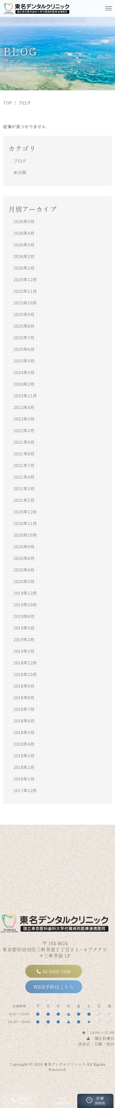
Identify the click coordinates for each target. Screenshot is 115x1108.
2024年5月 (23, 372)
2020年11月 (25, 523)
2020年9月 (23, 546)
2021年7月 (23, 465)
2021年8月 (23, 454)
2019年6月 (23, 616)
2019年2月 (23, 639)
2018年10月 (25, 674)
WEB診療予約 (57, 1101)
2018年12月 (25, 663)
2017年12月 (25, 790)
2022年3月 (23, 419)
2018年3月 (23, 755)
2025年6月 (23, 349)
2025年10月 (25, 303)
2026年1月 (23, 268)
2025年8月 (23, 326)
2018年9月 (23, 686)
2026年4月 (23, 233)
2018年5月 (23, 732)
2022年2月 (23, 430)
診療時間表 (95, 1102)
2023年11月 (25, 395)
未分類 (19, 172)
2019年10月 (25, 604)
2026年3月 (23, 245)
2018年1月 (23, 779)
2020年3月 (23, 581)
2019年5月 (23, 628)
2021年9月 (23, 442)
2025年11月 (25, 291)
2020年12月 (25, 512)
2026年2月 (23, 256)
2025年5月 (23, 361)
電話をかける (20, 1101)
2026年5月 (23, 221)
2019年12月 (25, 593)
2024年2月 (23, 384)
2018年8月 (23, 697)
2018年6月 (23, 721)
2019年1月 (23, 651)
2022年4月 (23, 407)
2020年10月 (25, 535)
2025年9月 (23, 314)
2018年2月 (23, 767)
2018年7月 (23, 709)
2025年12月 (25, 279)
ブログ (19, 161)
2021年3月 (23, 488)
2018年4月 (23, 744)
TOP (7, 103)
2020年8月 (23, 558)
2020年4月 (23, 570)
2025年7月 (23, 337)
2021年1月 (23, 500)
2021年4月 (23, 477)
